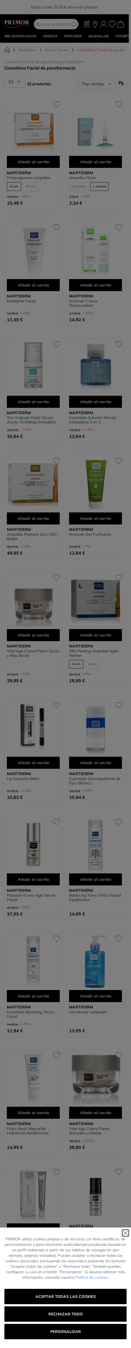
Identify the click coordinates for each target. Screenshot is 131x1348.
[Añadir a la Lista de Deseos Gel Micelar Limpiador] (118, 938)
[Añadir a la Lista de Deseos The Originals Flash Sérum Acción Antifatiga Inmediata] (56, 344)
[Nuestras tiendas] (95, 24)
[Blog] (87, 24)
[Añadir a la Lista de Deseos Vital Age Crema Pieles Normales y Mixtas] (118, 1055)
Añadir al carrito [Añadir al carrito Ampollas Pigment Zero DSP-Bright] (33, 518)
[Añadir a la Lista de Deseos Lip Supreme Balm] (56, 705)
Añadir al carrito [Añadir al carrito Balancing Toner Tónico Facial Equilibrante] (95, 879)
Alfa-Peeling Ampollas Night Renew (94, 653)
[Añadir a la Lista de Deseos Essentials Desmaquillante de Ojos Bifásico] (118, 705)
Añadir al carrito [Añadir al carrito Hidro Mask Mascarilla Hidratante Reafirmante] (33, 1112)
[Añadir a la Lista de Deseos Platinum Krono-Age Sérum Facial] (56, 822)
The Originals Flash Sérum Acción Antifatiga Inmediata (31, 419)
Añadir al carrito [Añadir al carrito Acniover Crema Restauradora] (95, 285)
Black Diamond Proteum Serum (90, 1233)
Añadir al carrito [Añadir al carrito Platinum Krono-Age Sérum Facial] (33, 879)
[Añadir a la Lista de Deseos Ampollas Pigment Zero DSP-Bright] (56, 461)
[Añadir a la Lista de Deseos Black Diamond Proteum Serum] (118, 1172)
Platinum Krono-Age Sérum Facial (31, 897)
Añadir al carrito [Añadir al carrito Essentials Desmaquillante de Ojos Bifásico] (95, 762)
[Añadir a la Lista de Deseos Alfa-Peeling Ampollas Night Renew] (118, 577)
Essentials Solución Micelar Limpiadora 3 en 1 (92, 419)
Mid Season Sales (20, 36)
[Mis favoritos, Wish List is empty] (112, 24)
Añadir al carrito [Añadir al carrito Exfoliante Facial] (33, 285)
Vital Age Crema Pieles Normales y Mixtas (89, 1130)
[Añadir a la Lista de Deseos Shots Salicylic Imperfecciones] (56, 1284)
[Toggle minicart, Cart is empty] (120, 24)
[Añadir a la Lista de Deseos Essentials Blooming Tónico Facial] (56, 938)
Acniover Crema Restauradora (83, 303)
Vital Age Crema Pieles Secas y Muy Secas (33, 653)
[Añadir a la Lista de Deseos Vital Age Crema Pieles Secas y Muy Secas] (56, 577)
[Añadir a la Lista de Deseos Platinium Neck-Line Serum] (118, 1284)
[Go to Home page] (16, 24)
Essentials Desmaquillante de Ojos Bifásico (95, 780)
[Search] (74, 24)
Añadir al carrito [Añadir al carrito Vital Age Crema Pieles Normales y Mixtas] (95, 1112)
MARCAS (50, 36)
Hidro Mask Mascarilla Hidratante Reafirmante (28, 1130)
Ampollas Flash (82, 178)
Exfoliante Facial (21, 301)
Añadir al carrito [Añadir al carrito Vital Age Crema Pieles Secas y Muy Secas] (33, 635)
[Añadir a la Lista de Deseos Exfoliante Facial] (56, 227)
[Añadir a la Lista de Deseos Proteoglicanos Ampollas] (56, 104)
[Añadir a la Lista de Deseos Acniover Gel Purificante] (118, 461)
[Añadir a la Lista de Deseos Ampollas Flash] (118, 104)
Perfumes (73, 36)
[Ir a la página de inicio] (7, 50)
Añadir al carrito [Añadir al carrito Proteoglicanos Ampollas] (33, 161)
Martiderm (27, 49)
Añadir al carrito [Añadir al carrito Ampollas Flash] (95, 161)
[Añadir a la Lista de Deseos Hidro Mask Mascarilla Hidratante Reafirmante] (56, 1055)
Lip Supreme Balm (23, 778)
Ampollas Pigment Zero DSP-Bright (32, 536)
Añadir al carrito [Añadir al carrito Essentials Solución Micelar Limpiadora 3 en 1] (95, 401)
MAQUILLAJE (98, 36)
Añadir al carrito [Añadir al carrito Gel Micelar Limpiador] (95, 996)
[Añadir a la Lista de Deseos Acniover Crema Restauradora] (118, 227)
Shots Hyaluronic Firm (26, 1245)
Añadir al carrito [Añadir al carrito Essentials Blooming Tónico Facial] (33, 996)
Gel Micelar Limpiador (88, 1012)
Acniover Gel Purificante (90, 534)
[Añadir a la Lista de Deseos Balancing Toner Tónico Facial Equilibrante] (118, 822)
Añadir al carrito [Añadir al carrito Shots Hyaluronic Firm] (33, 1229)
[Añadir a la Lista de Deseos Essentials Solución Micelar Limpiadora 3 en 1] (118, 344)
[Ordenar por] (97, 84)
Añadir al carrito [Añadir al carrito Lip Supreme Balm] (33, 762)
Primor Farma (57, 49)
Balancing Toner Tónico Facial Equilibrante (95, 897)
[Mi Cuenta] (103, 24)
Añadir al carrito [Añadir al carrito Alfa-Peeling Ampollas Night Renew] (95, 635)
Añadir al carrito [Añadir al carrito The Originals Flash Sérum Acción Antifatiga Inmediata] (33, 401)
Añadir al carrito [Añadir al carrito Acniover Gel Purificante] (95, 518)
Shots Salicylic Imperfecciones (33, 1343)
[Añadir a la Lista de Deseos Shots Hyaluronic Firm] (56, 1172)
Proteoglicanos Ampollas (28, 178)
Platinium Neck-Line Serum (93, 1343)
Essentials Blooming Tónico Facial (30, 1014)
